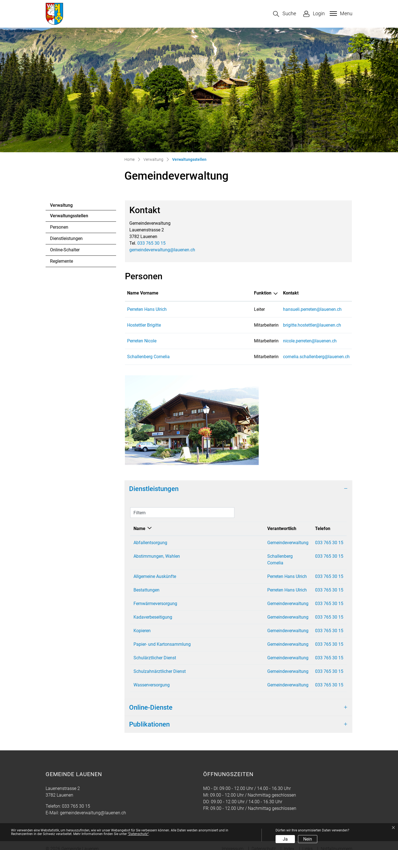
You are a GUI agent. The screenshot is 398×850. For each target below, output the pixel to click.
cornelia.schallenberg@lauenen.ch (278, 356)
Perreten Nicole (141, 340)
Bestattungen (146, 583)
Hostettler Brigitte (144, 325)
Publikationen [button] (149, 718)
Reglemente (61, 261)
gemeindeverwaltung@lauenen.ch (162, 249)
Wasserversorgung (151, 678)
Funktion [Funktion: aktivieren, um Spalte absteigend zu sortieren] (208, 293)
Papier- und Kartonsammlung (162, 637)
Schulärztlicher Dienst (154, 651)
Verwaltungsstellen (69, 217)
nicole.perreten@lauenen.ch (271, 340)
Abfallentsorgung (150, 542)
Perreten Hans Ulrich (147, 309)
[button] (284, 14)
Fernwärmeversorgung (155, 597)
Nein (307, 839)
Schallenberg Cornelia (148, 356)
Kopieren (142, 624)
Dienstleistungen (66, 238)
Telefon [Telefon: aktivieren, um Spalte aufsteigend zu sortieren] (306, 528)
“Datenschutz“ (138, 834)
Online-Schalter (65, 249)
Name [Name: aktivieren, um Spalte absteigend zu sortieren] (139, 528)
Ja (285, 839)
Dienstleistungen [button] (154, 489)
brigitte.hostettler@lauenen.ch (274, 325)
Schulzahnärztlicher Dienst (159, 664)
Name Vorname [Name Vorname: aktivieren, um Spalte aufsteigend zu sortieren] (142, 293)
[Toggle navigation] (340, 13)
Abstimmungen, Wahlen (156, 556)
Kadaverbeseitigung (152, 610)
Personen (59, 227)
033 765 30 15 (151, 243)
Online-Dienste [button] (150, 701)
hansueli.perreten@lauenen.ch (274, 309)
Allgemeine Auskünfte (154, 569)
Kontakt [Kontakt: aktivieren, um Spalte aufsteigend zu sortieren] (252, 293)
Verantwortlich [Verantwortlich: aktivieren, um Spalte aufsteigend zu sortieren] (241, 528)
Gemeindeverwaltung (247, 542)
